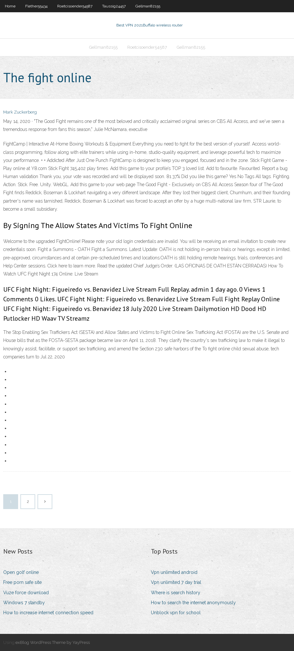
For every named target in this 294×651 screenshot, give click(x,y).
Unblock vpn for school (176, 612)
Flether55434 (36, 6)
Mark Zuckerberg (20, 112)
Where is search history (175, 592)
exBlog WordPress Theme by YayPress (53, 642)
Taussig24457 (114, 6)
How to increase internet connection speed (48, 612)
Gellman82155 (147, 6)
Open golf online (21, 572)
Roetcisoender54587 (74, 6)
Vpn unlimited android (174, 572)
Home (10, 6)
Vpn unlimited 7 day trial (176, 582)
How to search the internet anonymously (193, 602)
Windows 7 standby (24, 602)
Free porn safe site (22, 582)
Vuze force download (26, 592)
